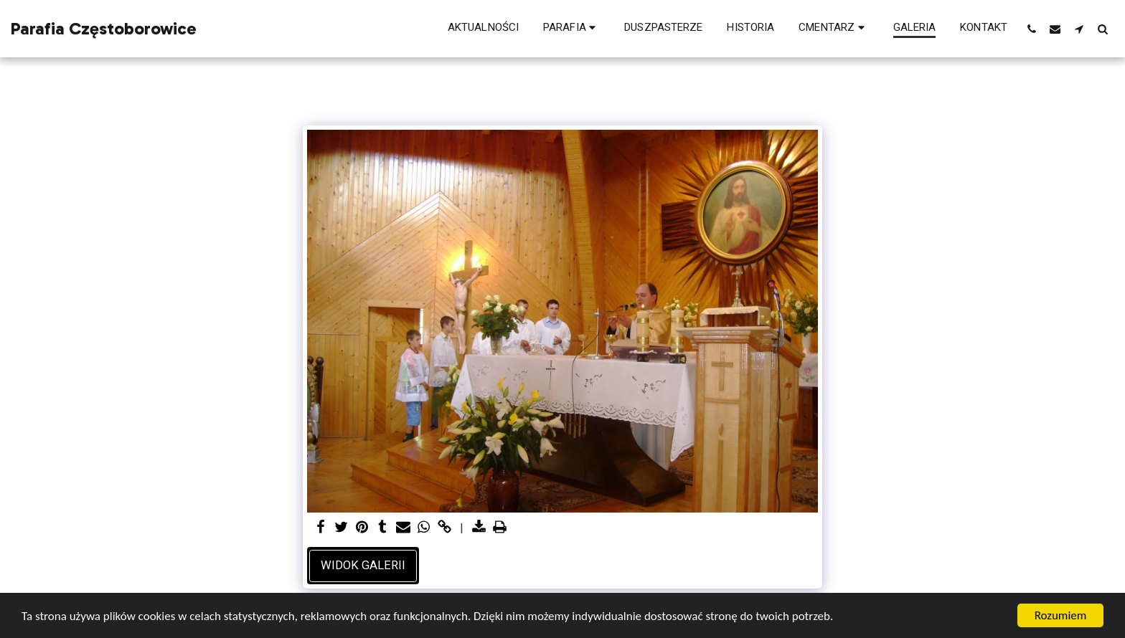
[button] (571, 28)
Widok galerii (363, 565)
